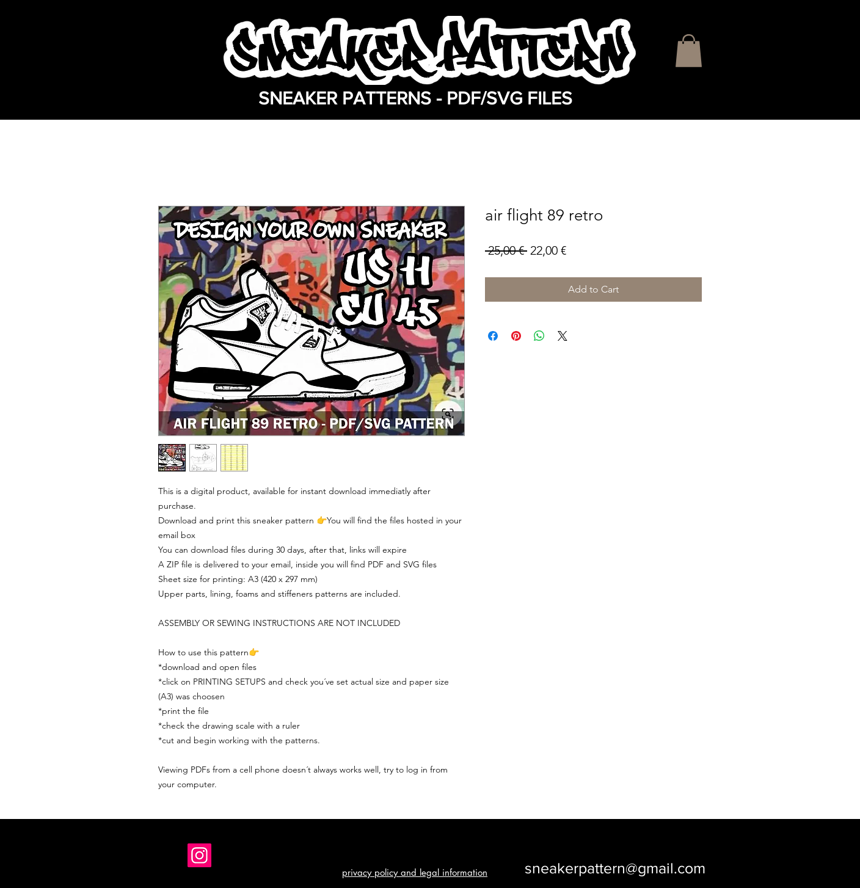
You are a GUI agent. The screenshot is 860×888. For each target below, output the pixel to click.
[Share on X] (562, 336)
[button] (688, 50)
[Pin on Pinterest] (516, 336)
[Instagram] (199, 855)
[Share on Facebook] (493, 336)
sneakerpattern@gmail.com (615, 867)
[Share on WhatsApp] (539, 336)
